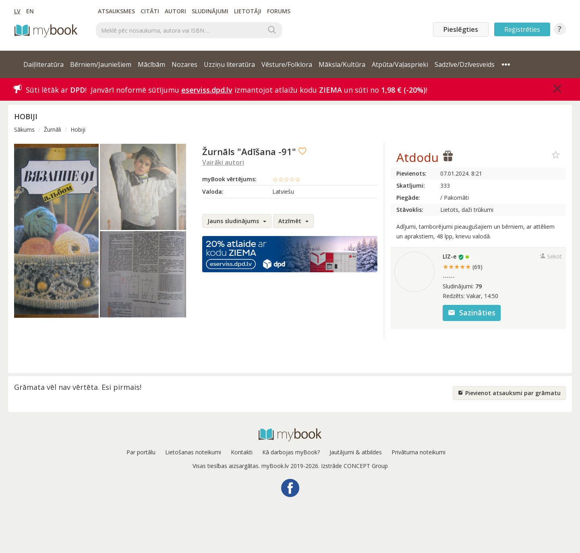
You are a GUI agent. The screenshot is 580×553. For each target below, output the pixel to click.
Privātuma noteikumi (418, 452)
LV (17, 11)
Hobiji (77, 129)
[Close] (557, 88)
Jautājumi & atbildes (355, 452)
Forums (278, 11)
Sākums (24, 129)
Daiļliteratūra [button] (43, 64)
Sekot (551, 256)
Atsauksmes (116, 11)
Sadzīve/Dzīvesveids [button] (465, 64)
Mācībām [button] (151, 64)
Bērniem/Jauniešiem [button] (100, 64)
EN (30, 11)
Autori (175, 11)
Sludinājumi (210, 11)
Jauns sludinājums (236, 221)
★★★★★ (463, 266)
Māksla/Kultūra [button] (342, 64)
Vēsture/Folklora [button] (286, 64)
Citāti (150, 11)
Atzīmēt (293, 221)
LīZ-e (449, 256)
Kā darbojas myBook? (291, 452)
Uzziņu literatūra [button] (229, 64)
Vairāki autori (223, 162)
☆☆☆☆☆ (286, 179)
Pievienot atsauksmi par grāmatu (509, 393)
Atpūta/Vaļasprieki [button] (400, 64)
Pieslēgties (460, 29)
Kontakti (242, 452)
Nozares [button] (184, 64)
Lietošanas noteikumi (193, 452)
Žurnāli (52, 129)
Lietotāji (247, 11)
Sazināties (471, 312)
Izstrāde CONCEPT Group (354, 466)
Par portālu (140, 452)
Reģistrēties (522, 29)
